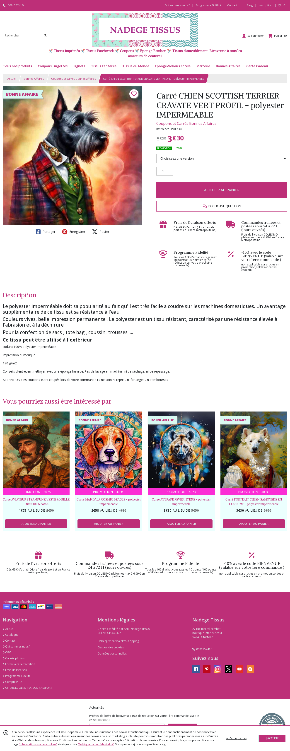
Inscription (265, 5)
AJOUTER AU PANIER (221, 190)
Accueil (11, 79)
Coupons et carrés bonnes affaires (73, 79)
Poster (100, 231)
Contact (232, 5)
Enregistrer (73, 231)
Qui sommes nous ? (16, 646)
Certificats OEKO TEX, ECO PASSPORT (27, 688)
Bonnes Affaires (34, 79)
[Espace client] (253, 35)
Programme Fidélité (17, 676)
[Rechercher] (45, 35)
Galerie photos (13, 658)
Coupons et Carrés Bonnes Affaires (186, 123)
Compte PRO (12, 682)
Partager (45, 231)
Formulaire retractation (19, 664)
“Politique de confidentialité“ (96, 744)
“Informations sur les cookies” (38, 744)
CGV (7, 652)
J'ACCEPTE (272, 738)
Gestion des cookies (111, 647)
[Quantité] (164, 171)
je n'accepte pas (236, 738)
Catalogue (10, 635)
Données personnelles (112, 653)
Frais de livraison (15, 670)
